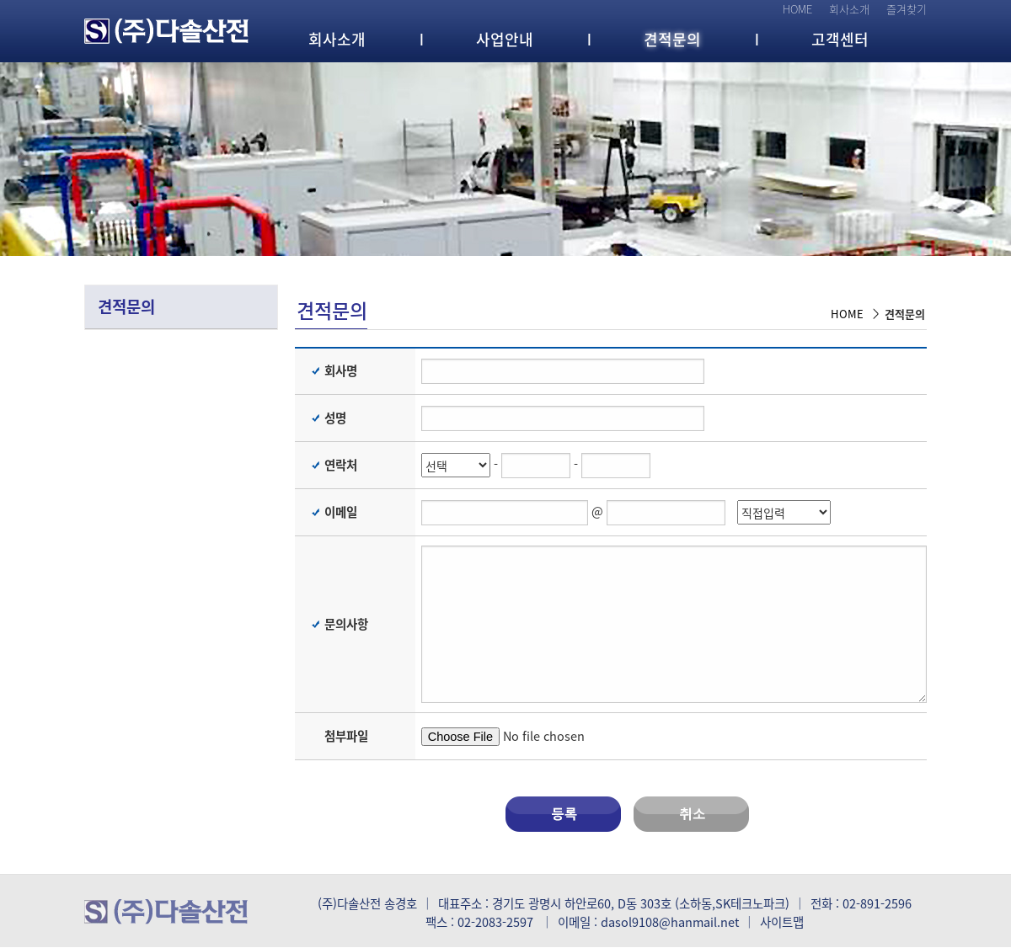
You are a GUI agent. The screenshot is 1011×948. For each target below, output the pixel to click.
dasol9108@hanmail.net (670, 922)
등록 (563, 814)
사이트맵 (782, 922)
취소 (691, 814)
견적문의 (672, 39)
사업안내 (504, 39)
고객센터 (840, 39)
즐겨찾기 (906, 9)
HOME (797, 9)
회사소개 (849, 9)
